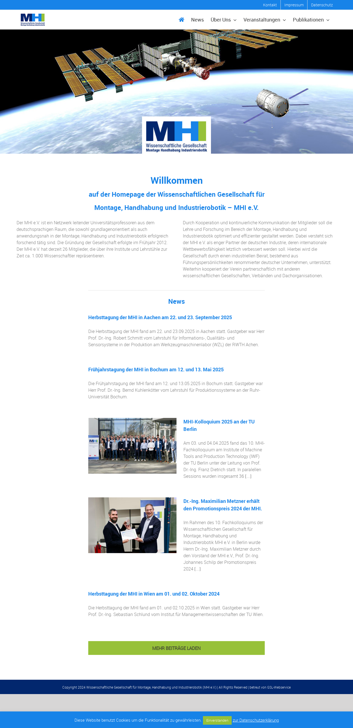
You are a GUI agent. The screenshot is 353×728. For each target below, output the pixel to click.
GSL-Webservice (279, 687)
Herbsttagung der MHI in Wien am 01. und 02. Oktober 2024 (154, 593)
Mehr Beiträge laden (176, 648)
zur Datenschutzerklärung (256, 720)
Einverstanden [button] (217, 720)
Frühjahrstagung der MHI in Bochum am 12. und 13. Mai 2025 (156, 369)
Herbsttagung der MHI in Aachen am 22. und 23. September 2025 (160, 317)
